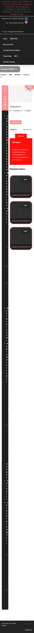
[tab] (21, 136)
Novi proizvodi (7, 324)
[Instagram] (26, 21)
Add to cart (16, 122)
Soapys (7, 470)
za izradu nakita (9, 442)
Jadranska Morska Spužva (7, 143)
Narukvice (29, 129)
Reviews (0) (21, 136)
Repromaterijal (7, 361)
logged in (24, 157)
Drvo (9, 547)
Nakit (24, 129)
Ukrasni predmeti (7, 521)
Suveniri (7, 489)
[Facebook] (26, 18)
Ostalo (9, 273)
